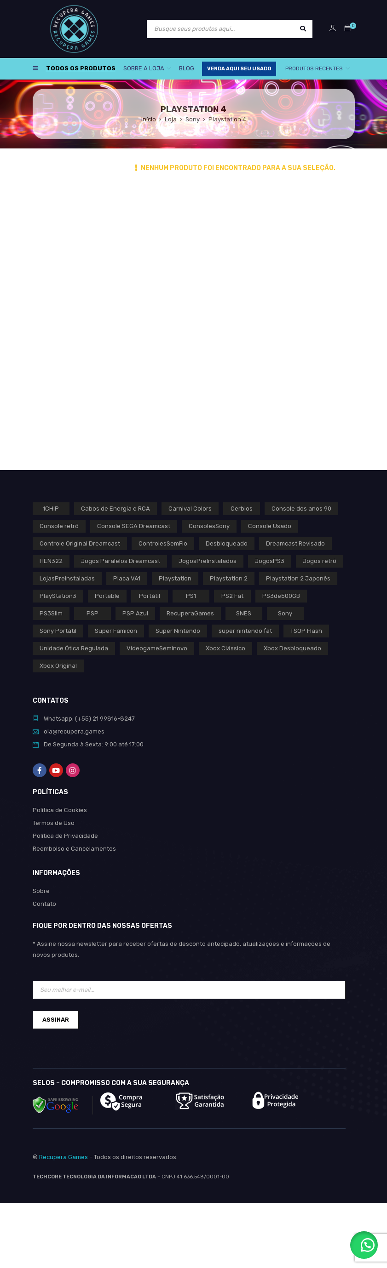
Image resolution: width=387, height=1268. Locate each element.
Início (148, 119)
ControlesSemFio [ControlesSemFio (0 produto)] (163, 543)
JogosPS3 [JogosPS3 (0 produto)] (269, 560)
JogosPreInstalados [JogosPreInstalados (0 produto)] (208, 560)
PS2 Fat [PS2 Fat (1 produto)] (232, 595)
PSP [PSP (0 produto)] (92, 613)
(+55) (83, 718)
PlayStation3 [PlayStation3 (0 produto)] (58, 595)
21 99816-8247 (113, 718)
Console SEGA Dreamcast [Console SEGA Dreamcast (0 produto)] (133, 526)
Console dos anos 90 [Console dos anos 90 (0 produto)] (301, 508)
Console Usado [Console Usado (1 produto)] (269, 526)
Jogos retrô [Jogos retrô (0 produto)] (319, 560)
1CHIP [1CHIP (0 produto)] (51, 508)
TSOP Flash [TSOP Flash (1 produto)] (306, 630)
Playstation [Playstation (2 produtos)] (175, 578)
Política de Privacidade (65, 835)
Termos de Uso (54, 822)
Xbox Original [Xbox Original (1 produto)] (58, 665)
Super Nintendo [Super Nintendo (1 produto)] (178, 630)
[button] (364, 1245)
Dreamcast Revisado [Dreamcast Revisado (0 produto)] (295, 543)
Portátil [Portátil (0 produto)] (149, 595)
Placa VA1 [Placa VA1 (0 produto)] (126, 578)
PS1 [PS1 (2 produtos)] (191, 595)
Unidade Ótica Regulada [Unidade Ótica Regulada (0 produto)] (74, 648)
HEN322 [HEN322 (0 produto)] (51, 560)
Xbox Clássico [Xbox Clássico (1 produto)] (225, 648)
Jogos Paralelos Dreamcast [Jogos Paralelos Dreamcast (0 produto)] (120, 560)
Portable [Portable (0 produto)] (107, 595)
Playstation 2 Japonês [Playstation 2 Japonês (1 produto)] (298, 578)
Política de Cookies (60, 810)
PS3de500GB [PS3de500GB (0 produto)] (281, 595)
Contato (44, 903)
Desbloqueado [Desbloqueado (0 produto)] (227, 543)
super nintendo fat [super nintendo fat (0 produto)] (245, 630)
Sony (192, 119)
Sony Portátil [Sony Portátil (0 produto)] (58, 630)
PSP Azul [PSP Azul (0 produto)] (135, 613)
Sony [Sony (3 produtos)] (285, 613)
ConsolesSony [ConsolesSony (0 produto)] (209, 526)
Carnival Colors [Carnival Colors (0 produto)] (190, 508)
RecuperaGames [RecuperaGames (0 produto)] (190, 613)
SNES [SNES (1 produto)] (243, 613)
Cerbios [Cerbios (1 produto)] (242, 508)
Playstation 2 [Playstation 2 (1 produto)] (229, 578)
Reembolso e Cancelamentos (74, 848)
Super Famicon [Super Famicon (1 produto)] (116, 630)
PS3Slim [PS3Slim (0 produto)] (51, 613)
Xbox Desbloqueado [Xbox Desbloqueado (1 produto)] (292, 648)
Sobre (41, 890)
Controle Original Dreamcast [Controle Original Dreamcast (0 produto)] (80, 543)
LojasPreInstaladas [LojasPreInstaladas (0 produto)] (67, 578)
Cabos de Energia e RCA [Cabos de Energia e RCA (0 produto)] (115, 508)
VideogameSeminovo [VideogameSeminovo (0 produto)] (157, 648)
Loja (171, 119)
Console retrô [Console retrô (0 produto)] (59, 526)
